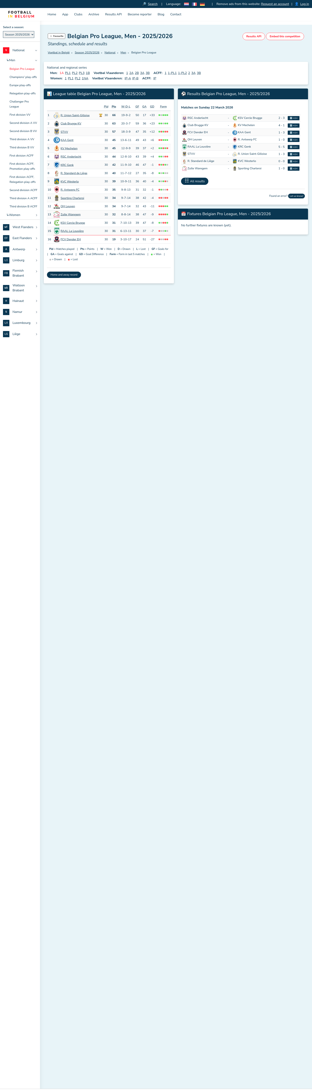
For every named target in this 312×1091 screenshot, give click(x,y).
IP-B (135, 78)
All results (197, 181)
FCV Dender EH (71, 239)
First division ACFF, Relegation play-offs (23, 179)
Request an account (275, 4)
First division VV (20, 115)
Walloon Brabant (232, 1071)
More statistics (193, 408)
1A (61, 73)
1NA (85, 78)
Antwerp (227, 1051)
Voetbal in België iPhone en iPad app (71, 1032)
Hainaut (226, 1077)
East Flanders (230, 1045)
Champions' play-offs (23, 77)
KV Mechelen (69, 148)
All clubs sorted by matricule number (158, 1065)
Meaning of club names (63, 1051)
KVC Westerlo (70, 181)
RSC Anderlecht (71, 157)
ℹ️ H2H (293, 118)
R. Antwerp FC (70, 190)
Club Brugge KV (71, 124)
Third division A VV (22, 139)
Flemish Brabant (231, 1064)
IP (154, 78)
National (226, 1032)
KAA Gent (67, 140)
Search (153, 4)
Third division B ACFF (23, 206)
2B (137, 73)
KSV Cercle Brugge (73, 223)
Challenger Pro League (19, 104)
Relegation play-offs (23, 93)
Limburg (226, 1058)
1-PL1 (172, 73)
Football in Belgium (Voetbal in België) (80, 1025)
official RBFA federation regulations (113, 374)
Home (52, 14)
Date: (51, 458)
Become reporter (140, 14)
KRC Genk (67, 165)
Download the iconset (64, 1038)
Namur (225, 1084)
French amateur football (63, 1077)
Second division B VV (23, 131)
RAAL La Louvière (72, 231)
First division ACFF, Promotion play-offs (22, 166)
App (65, 14)
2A (131, 73)
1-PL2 (182, 73)
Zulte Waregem (71, 215)
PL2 (75, 73)
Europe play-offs (20, 85)
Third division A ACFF (23, 198)
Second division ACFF (23, 190)
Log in (304, 4)
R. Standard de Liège (74, 173)
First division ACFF (21, 156)
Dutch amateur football (62, 1071)
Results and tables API (62, 1045)
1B (88, 73)
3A (142, 73)
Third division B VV (22, 147)
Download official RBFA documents (70, 1064)
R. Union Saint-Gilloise (75, 115)
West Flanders (230, 1038)
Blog (161, 14)
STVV (64, 132)
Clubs (78, 14)
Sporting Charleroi (72, 198)
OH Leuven (68, 206)
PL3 (81, 73)
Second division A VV (23, 123)
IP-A (128, 78)
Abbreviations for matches (64, 1058)
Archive (93, 14)
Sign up (122, 988)
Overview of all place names (153, 1081)
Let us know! (296, 196)
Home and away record (64, 275)
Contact (175, 14)
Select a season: (13, 27)
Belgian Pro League (22, 69)
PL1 (68, 73)
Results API (113, 14)
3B (148, 73)
